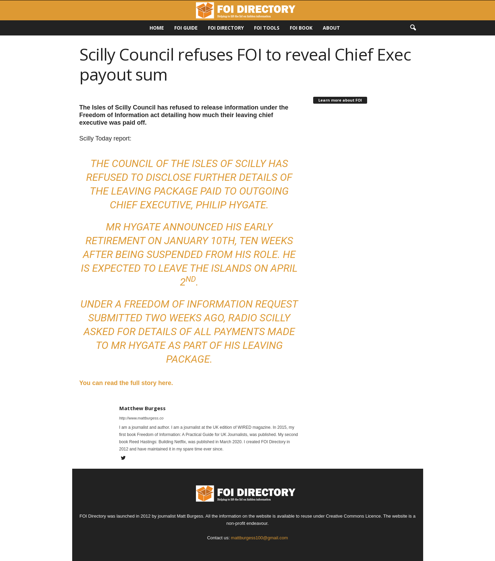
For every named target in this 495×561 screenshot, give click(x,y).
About (331, 27)
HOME (157, 27)
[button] (412, 27)
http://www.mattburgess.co (141, 418)
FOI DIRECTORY (226, 27)
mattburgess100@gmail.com (259, 537)
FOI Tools (266, 27)
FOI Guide (186, 27)
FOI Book (301, 27)
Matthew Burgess (142, 408)
